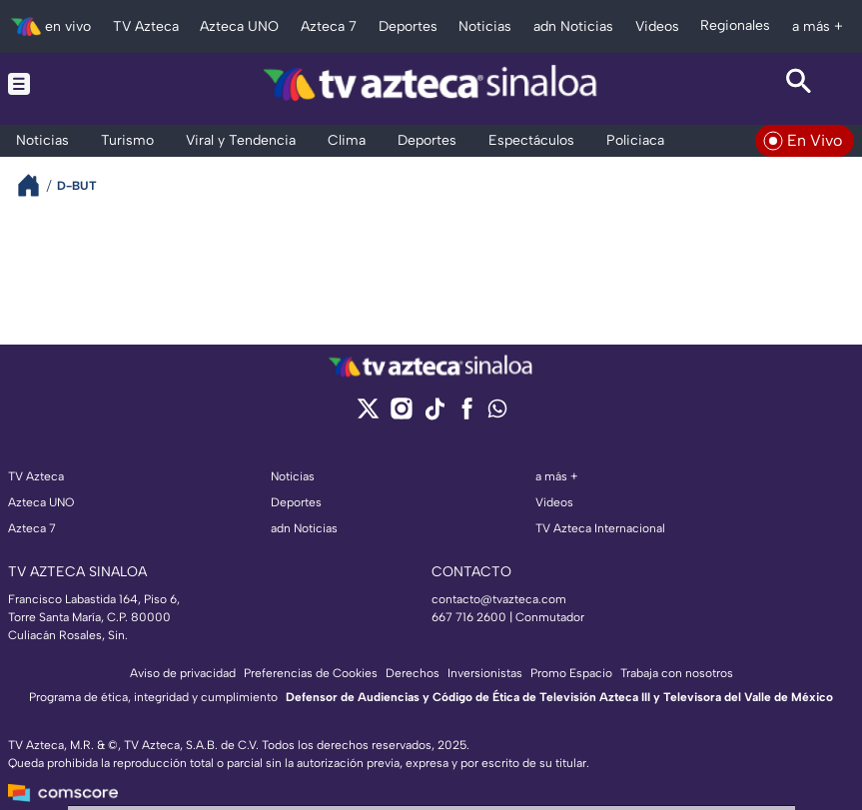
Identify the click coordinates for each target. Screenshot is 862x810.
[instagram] (401, 414)
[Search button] (799, 84)
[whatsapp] (497, 413)
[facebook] (466, 414)
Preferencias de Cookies (311, 673)
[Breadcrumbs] (36, 185)
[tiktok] (434, 414)
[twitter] (368, 414)
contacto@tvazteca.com (498, 599)
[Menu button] (63, 84)
